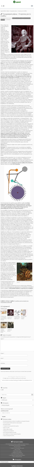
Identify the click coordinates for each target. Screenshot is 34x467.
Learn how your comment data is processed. (23, 371)
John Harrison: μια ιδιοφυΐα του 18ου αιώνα (10, 317)
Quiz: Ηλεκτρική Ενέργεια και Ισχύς (9, 432)
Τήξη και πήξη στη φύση (7, 429)
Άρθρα (8, 11)
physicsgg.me (6, 306)
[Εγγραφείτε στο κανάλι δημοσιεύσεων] (2, 6)
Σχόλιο (2, 338)
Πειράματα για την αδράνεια (8, 430)
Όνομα (2, 353)
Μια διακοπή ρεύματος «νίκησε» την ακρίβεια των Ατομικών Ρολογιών (16, 421)
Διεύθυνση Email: (4, 410)
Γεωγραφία (17, 18)
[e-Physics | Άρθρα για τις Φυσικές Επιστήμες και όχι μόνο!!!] (17, 2)
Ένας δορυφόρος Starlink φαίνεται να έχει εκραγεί (12, 422)
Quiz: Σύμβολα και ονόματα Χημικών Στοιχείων (12, 434)
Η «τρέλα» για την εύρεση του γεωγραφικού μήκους (14, 301)
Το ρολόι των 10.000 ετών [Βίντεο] (9, 330)
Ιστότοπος (3, 363)
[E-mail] (4, 6)
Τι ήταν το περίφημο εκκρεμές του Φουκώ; (3, 330)
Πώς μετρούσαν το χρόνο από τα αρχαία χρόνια (17, 317)
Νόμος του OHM (6, 427)
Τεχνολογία (2, 19)
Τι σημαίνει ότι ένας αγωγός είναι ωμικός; (11, 426)
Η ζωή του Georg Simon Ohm (8, 435)
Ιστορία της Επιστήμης (26, 18)
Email (2, 358)
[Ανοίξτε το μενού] (32, 6)
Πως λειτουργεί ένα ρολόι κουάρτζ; (23, 317)
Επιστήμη (21, 18)
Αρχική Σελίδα (3, 11)
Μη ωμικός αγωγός (6, 424)
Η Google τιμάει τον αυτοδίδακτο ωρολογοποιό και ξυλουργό (4, 318)
